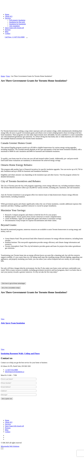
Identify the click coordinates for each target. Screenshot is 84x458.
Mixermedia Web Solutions (10, 446)
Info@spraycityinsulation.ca (13, 372)
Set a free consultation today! (11, 288)
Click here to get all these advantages (13, 284)
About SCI (8, 16)
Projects (8, 30)
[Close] (2, 448)
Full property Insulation (17, 20)
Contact (7, 33)
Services (8, 18)
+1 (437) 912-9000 (15, 37)
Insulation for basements (17, 24)
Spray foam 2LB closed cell (14, 28)
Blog (6, 31)
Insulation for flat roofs (17, 22)
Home (7, 14)
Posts (8, 76)
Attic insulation (14, 26)
